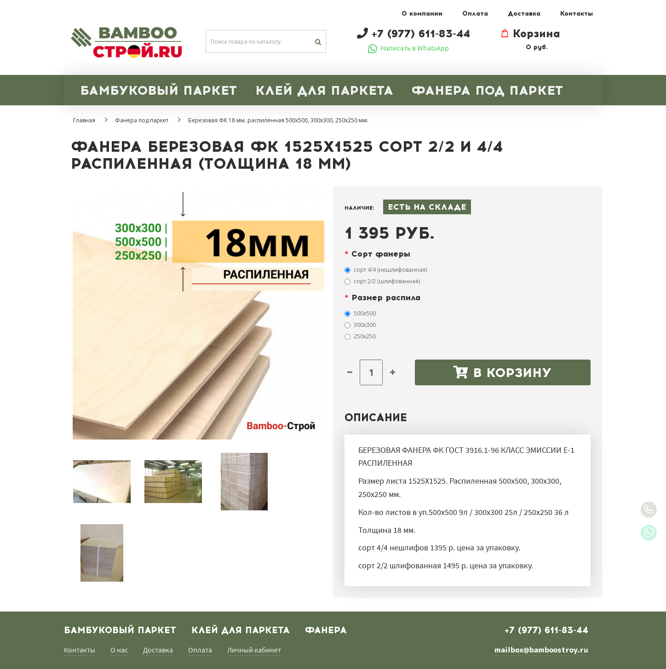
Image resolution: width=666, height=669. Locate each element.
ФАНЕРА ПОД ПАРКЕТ (487, 90)
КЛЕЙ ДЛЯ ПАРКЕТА (324, 90)
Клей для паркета (240, 629)
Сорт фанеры (380, 253)
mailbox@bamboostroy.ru (541, 650)
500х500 (360, 313)
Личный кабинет (254, 649)
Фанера (326, 629)
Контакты (576, 13)
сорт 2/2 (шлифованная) (382, 281)
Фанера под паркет (141, 120)
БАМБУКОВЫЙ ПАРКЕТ (158, 90)
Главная (84, 120)
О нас (119, 649)
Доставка (524, 13)
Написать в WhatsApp (414, 47)
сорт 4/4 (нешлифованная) (385, 270)
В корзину (503, 372)
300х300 (360, 325)
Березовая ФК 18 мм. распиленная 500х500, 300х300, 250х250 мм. (278, 120)
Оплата (475, 13)
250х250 (360, 336)
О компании (422, 13)
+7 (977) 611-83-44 (546, 629)
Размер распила (385, 297)
